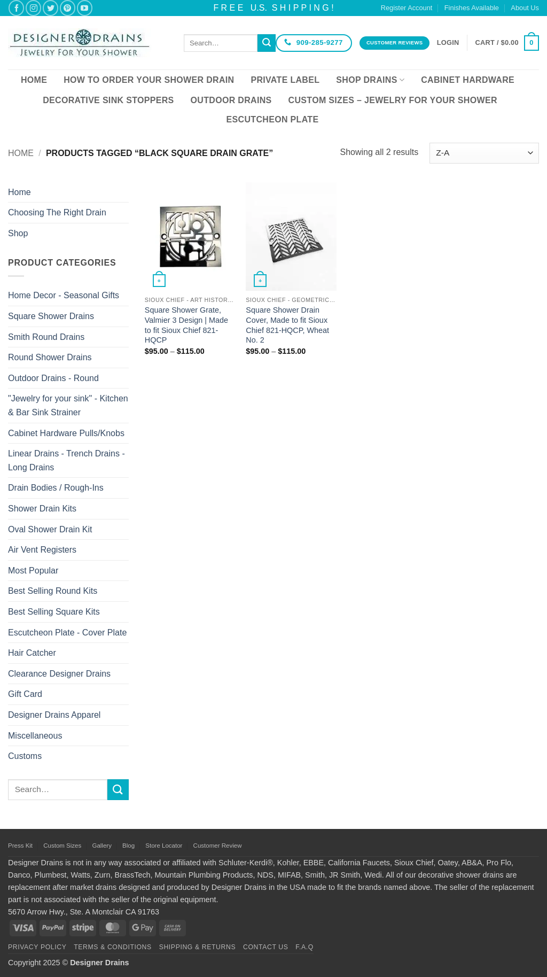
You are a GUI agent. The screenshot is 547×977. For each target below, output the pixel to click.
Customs (25, 756)
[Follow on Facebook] (16, 7)
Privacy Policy (37, 947)
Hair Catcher (32, 652)
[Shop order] (484, 153)
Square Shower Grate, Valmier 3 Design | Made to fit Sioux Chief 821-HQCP (186, 325)
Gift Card (25, 694)
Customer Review (217, 845)
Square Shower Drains (51, 316)
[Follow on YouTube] (84, 7)
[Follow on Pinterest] (67, 7)
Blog (128, 845)
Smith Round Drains (46, 337)
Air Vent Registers (42, 549)
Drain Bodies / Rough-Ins (56, 487)
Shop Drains (370, 80)
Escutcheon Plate (272, 119)
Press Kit (20, 845)
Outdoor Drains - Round (53, 378)
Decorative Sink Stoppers (108, 100)
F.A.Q (304, 947)
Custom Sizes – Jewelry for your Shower (392, 100)
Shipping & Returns (197, 947)
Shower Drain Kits (42, 508)
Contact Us (265, 947)
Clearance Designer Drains (59, 673)
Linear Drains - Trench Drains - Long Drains (66, 460)
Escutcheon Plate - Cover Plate (67, 632)
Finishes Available (471, 8)
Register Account (407, 8)
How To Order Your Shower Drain (149, 79)
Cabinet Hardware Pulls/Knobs (66, 433)
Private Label (285, 79)
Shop (18, 233)
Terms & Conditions (113, 947)
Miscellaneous (35, 735)
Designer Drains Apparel (54, 714)
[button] (448, 43)
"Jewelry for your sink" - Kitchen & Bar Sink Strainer (68, 405)
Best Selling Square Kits (54, 611)
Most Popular (33, 570)
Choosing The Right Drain (57, 212)
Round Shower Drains (50, 357)
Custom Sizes (62, 845)
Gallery (101, 845)
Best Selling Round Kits (52, 590)
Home (34, 79)
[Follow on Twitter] (50, 7)
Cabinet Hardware (467, 79)
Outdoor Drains (231, 100)
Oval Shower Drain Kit (50, 529)
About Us (525, 8)
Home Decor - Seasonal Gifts (63, 295)
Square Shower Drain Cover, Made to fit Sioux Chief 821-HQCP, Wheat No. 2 (287, 325)
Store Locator (163, 845)
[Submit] (266, 43)
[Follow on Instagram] (33, 7)
